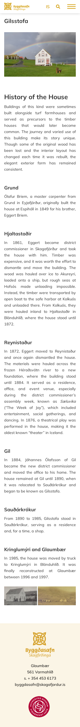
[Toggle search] (58, 6)
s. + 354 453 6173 (40, 678)
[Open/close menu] (71, 6)
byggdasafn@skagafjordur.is (40, 684)
